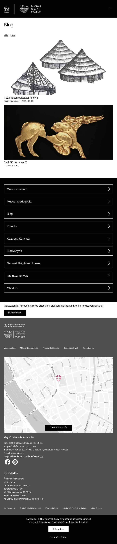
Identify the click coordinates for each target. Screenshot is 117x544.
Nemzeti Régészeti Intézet (24, 263)
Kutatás (12, 226)
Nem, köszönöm (58, 537)
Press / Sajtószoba (51, 348)
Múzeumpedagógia (19, 201)
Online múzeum (17, 189)
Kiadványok (14, 251)
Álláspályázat (96, 508)
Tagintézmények (17, 275)
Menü (111, 8)
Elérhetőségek (51, 508)
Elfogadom (58, 529)
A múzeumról (9, 508)
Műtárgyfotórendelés (29, 348)
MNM (6, 35)
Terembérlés (88, 348)
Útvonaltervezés (58, 427)
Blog (13, 35)
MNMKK (12, 288)
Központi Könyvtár (18, 238)
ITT (41, 456)
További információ (78, 522)
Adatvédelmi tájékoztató (30, 508)
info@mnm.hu (17, 453)
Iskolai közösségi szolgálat (74, 508)
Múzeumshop (10, 348)
